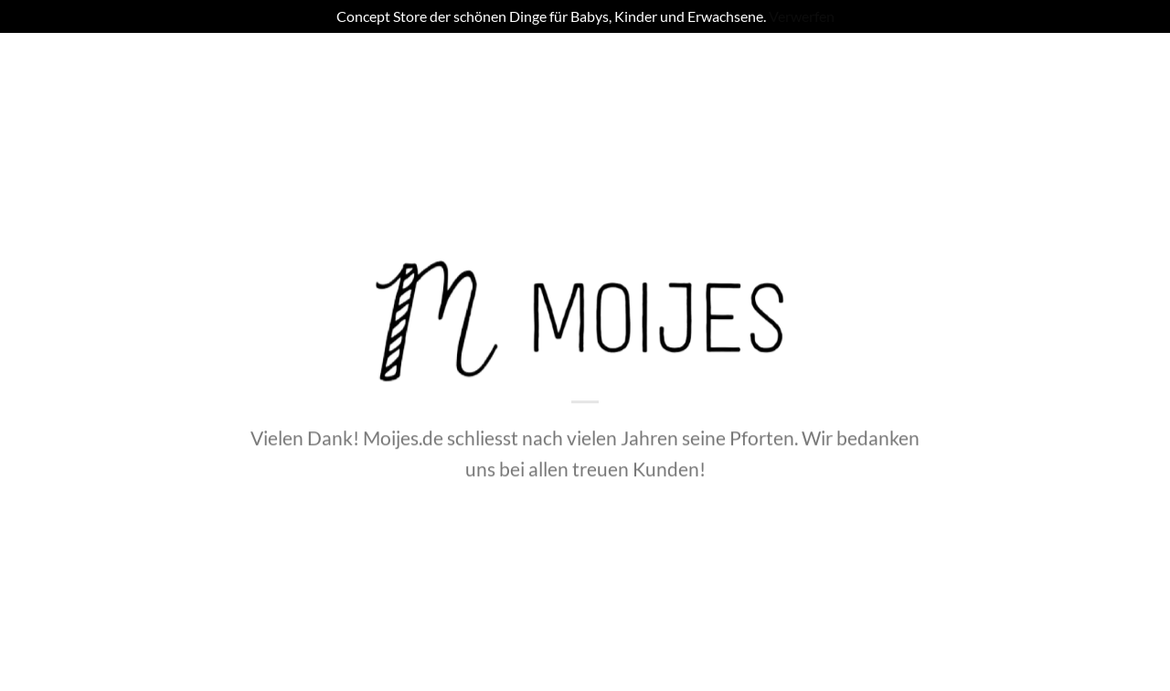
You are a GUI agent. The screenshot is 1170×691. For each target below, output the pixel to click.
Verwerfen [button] (802, 16)
